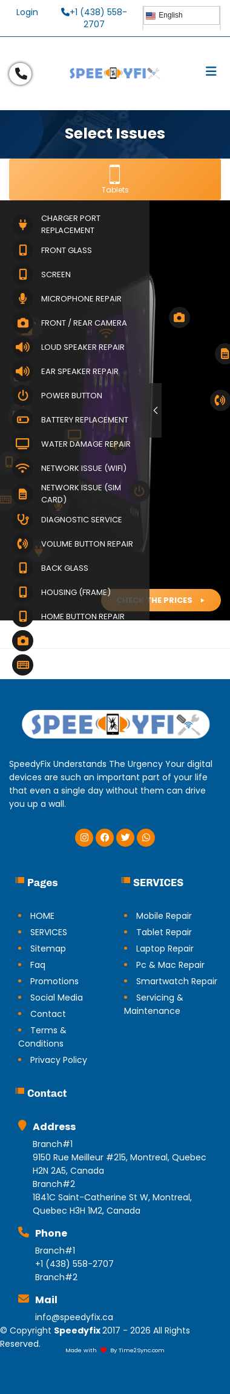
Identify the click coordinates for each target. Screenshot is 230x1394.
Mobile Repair (164, 916)
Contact (48, 1014)
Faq (37, 965)
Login (27, 12)
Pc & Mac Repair (170, 965)
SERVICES (48, 932)
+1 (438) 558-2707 (94, 18)
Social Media (56, 997)
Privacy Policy (58, 1060)
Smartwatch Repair (176, 981)
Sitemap (48, 948)
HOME (42, 916)
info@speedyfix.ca (74, 1317)
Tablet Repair (164, 932)
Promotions (54, 981)
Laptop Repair (165, 948)
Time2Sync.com (142, 1350)
